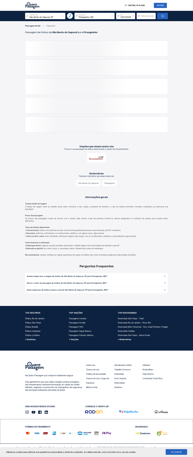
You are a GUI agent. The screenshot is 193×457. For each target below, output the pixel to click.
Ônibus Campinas (32, 331)
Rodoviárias (119, 383)
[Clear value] (132, 16)
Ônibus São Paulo (33, 322)
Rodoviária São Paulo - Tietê (131, 318)
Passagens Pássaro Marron (81, 335)
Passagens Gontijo (77, 322)
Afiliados (146, 365)
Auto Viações (120, 378)
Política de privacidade (96, 374)
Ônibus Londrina (32, 335)
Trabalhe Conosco (122, 369)
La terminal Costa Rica (152, 378)
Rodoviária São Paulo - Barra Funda (134, 335)
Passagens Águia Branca (80, 331)
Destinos (118, 387)
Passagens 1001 (76, 327)
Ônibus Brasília (31, 327)
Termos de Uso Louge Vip (97, 378)
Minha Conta (91, 387)
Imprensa (90, 383)
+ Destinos (30, 339)
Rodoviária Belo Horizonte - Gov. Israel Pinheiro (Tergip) (143, 327)
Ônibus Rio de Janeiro (34, 318)
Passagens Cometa (77, 318)
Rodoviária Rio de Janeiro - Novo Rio (134, 322)
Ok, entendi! (176, 452)
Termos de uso (92, 369)
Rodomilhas (148, 369)
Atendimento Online (123, 365)
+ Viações (74, 339)
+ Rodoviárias (124, 339)
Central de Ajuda (136, 5)
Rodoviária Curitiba (126, 331)
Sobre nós (90, 365)
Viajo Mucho (148, 374)
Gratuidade (119, 374)
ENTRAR (160, 5)
